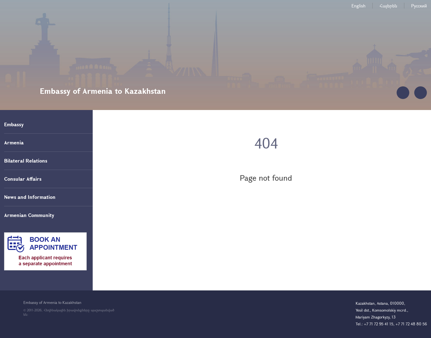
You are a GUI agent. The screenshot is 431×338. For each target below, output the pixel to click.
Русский (419, 6)
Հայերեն (388, 6)
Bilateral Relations (25, 160)
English (359, 6)
